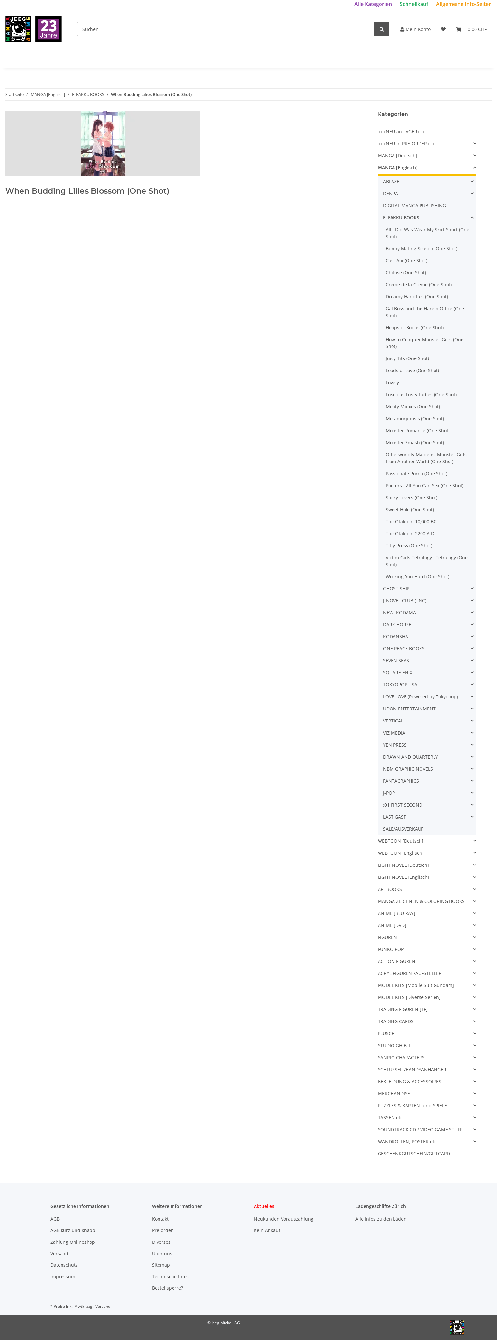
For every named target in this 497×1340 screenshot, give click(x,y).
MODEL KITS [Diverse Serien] (409, 997)
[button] (427, 143)
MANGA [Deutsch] (397, 155)
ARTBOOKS (390, 889)
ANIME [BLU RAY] (396, 913)
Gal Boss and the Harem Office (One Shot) (425, 312)
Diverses (161, 1242)
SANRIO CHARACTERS (401, 1057)
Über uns (162, 1253)
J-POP (389, 793)
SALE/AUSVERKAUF (403, 829)
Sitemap (161, 1265)
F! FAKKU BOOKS (401, 218)
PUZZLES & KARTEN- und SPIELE (412, 1105)
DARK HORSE (397, 624)
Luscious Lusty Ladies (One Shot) (421, 394)
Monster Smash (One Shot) (415, 442)
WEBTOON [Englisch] (401, 853)
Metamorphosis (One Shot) (415, 418)
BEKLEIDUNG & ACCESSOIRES (409, 1081)
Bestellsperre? (167, 1288)
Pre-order (162, 1230)
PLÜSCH (386, 1033)
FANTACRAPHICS (401, 781)
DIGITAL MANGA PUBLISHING (414, 205)
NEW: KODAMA (399, 612)
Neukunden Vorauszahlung (283, 1219)
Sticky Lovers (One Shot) (411, 497)
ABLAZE (391, 181)
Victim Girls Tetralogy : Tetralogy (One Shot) (427, 560)
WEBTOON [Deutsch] (400, 841)
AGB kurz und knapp (72, 1230)
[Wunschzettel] (443, 29)
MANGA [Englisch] (398, 167)
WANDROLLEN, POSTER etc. (408, 1141)
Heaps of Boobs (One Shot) (415, 327)
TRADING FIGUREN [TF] (403, 1009)
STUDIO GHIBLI (394, 1045)
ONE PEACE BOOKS (404, 648)
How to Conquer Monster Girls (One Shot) (424, 342)
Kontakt (160, 1219)
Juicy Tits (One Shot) (407, 358)
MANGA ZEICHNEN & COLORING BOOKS (421, 901)
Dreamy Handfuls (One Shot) (417, 296)
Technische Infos (170, 1276)
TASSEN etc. (391, 1117)
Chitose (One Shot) (406, 272)
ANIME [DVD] (392, 925)
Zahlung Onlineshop (72, 1242)
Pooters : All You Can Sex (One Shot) (424, 485)
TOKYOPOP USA (400, 685)
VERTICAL (393, 721)
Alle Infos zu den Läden (381, 1219)
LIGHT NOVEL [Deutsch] (403, 865)
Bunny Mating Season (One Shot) (421, 248)
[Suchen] (226, 29)
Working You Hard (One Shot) (417, 576)
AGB (55, 1219)
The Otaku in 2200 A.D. (410, 533)
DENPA (390, 193)
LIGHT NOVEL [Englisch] (403, 877)
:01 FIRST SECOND (402, 805)
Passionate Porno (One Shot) (416, 473)
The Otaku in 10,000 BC (411, 521)
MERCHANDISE (394, 1093)
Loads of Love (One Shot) (412, 370)
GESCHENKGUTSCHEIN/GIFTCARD (414, 1154)
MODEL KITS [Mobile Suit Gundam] (416, 985)
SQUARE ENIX (397, 673)
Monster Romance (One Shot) (417, 430)
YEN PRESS (395, 745)
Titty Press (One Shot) (409, 545)
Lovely (392, 382)
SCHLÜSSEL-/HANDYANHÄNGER (412, 1069)
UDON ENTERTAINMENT (409, 709)
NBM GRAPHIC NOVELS (408, 769)
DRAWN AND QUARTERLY (410, 757)
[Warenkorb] (471, 29)
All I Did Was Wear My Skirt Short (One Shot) (427, 233)
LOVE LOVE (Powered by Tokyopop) (420, 697)
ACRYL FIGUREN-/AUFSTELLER (410, 973)
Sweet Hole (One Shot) (410, 509)
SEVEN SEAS (396, 660)
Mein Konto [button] (415, 29)
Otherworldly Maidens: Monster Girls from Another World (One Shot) (426, 457)
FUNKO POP (391, 949)
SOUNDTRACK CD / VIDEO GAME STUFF (420, 1129)
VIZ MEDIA (394, 733)
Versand (59, 1253)
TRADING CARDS (396, 1021)
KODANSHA (395, 636)
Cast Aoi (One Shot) (406, 260)
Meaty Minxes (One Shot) (413, 406)
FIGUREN (387, 937)
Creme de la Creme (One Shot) (419, 284)
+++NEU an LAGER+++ (401, 131)
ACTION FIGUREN (396, 961)
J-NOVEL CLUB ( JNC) (404, 600)
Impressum (62, 1276)
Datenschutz (64, 1265)
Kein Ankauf (267, 1230)
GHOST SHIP (396, 588)
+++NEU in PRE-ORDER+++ (406, 143)
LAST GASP (394, 817)
